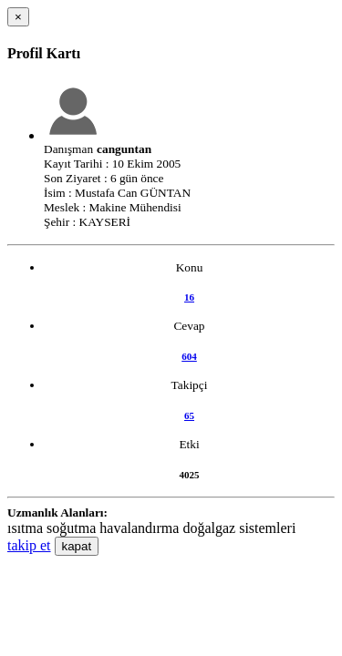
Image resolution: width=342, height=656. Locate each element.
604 (189, 356)
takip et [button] (29, 545)
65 (189, 415)
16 (189, 297)
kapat (77, 546)
